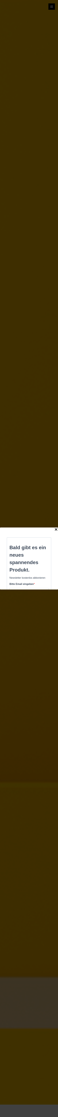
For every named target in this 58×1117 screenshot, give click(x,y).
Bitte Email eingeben (21, 584)
